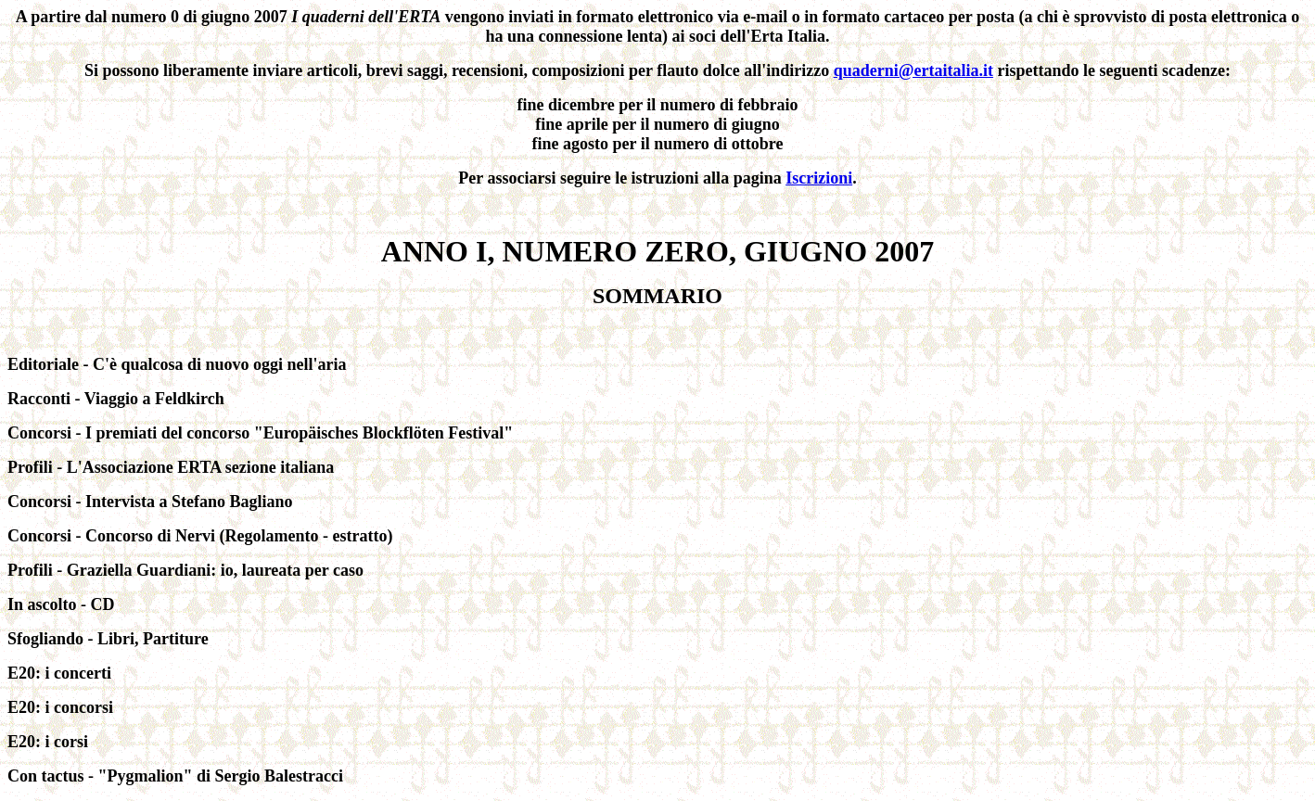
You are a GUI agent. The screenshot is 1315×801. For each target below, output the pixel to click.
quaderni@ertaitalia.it (913, 70)
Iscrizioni (818, 178)
